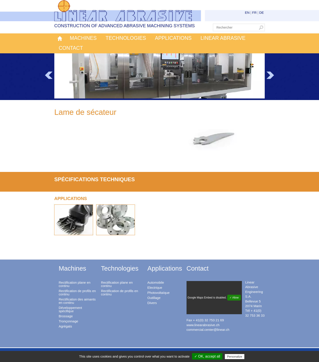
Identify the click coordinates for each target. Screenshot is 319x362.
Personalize (234, 356)
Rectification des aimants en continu (77, 300)
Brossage (66, 316)
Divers (152, 303)
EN (247, 12)
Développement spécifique (70, 309)
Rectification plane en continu (74, 284)
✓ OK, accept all (207, 356)
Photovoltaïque (158, 293)
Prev (48, 75)
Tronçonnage (68, 321)
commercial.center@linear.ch (208, 329)
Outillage (153, 298)
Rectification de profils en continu (77, 292)
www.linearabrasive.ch (203, 325)
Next (270, 75)
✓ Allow (234, 297)
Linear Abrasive (222, 38)
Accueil (59, 38)
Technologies (125, 38)
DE (261, 12)
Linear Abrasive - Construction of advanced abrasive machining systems (127, 10)
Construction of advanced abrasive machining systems (124, 25)
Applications (173, 38)
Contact (71, 48)
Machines (83, 38)
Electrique (154, 287)
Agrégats (65, 326)
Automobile (155, 282)
